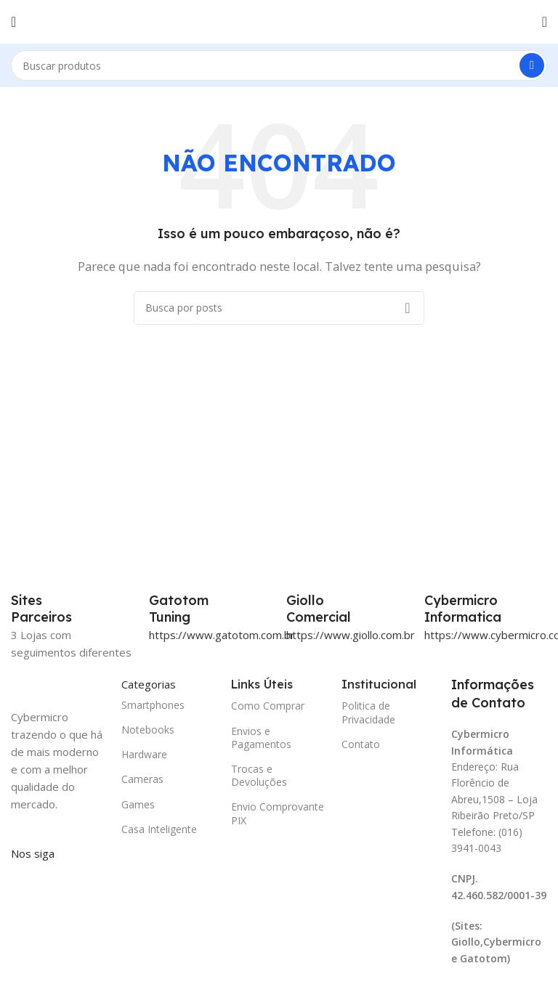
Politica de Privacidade (368, 712)
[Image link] (59, 684)
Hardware (144, 754)
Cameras (142, 779)
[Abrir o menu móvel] (13, 21)
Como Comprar (267, 705)
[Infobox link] (210, 609)
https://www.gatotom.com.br (222, 635)
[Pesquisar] (279, 65)
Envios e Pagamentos (261, 737)
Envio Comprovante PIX (277, 813)
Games (138, 804)
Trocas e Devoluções (259, 775)
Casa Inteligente (159, 829)
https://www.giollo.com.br (350, 635)
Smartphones (153, 705)
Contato (360, 744)
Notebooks (147, 729)
